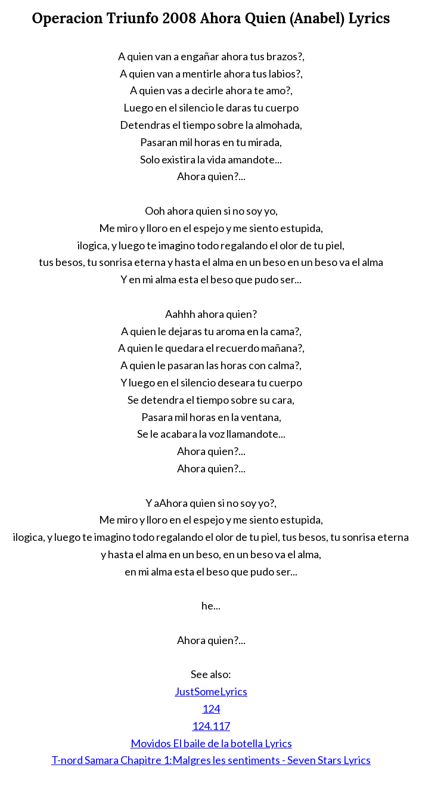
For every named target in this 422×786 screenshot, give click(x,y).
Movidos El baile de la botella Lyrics (211, 743)
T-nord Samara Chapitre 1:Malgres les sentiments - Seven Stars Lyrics (211, 759)
